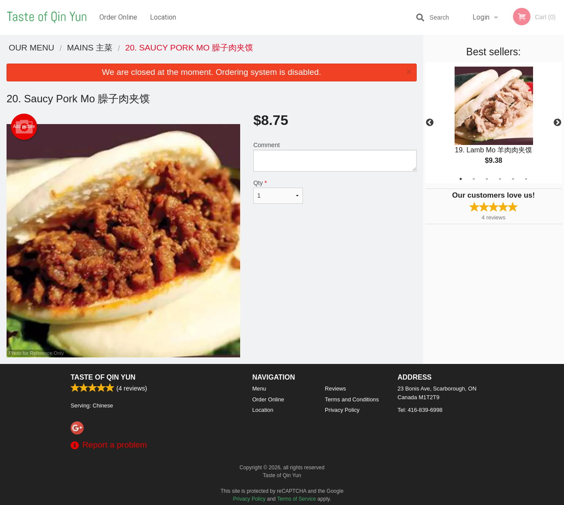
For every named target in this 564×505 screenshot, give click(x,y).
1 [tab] (460, 179)
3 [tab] (486, 179)
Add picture (24, 127)
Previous (429, 122)
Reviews (335, 388)
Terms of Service (296, 499)
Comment (334, 156)
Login (480, 17)
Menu (259, 388)
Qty (278, 191)
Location (163, 17)
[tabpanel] (494, 122)
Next (557, 122)
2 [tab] (473, 179)
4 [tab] (500, 179)
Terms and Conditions (352, 399)
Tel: (420, 410)
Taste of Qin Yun (103, 377)
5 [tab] (513, 179)
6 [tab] (526, 179)
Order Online (118, 17)
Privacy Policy (342, 410)
